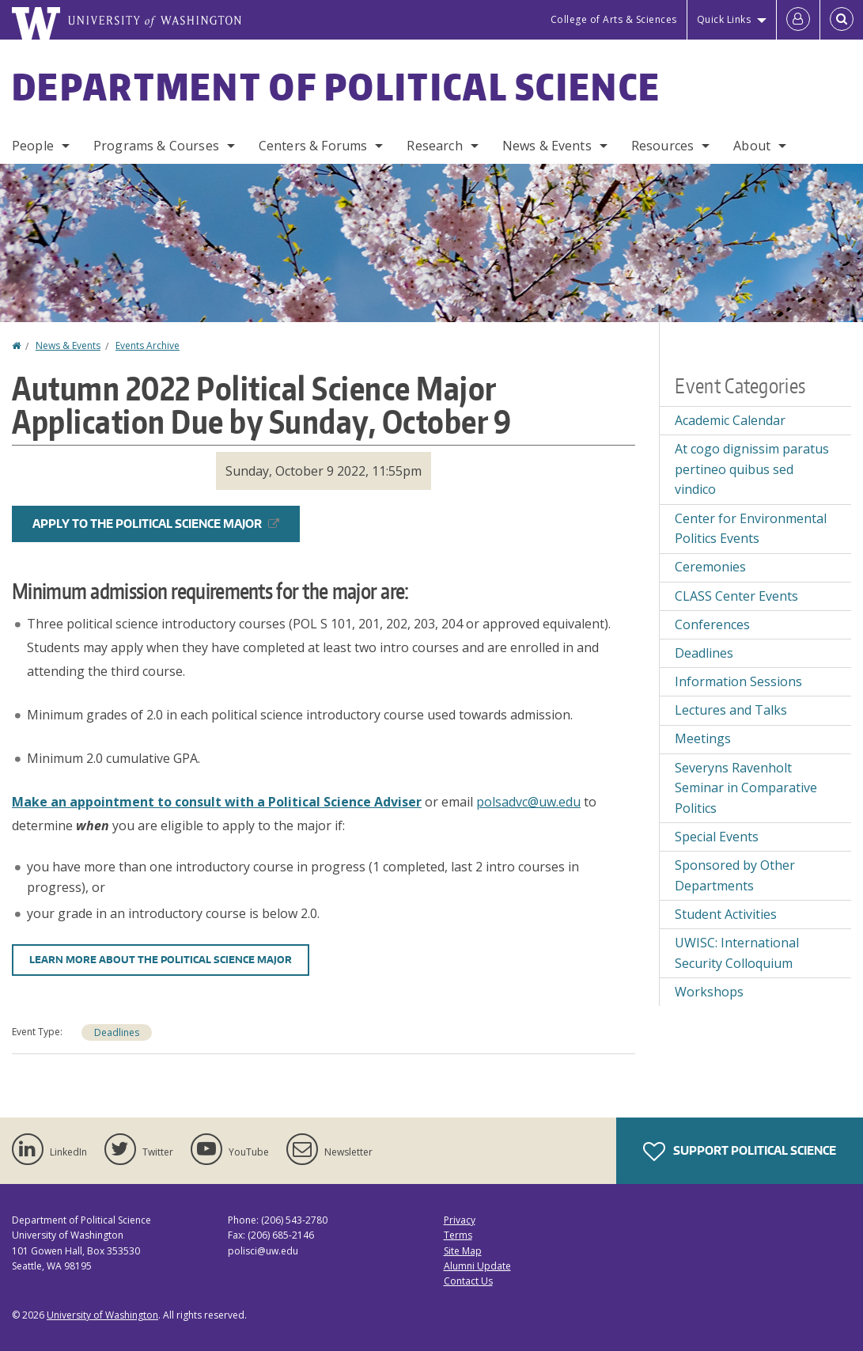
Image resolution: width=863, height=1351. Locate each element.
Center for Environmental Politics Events (751, 529)
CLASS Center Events (736, 596)
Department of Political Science (336, 86)
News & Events (547, 145)
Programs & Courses (156, 145)
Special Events (717, 836)
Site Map (463, 1251)
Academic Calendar (730, 420)
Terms (458, 1235)
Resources (662, 145)
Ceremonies (710, 566)
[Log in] (798, 20)
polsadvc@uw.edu (528, 801)
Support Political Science (739, 1151)
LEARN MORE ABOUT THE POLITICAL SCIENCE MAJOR (160, 960)
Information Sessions (738, 681)
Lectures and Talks (731, 710)
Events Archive (147, 345)
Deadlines (116, 1032)
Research (434, 145)
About (751, 145)
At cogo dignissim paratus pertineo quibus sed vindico (752, 469)
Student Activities (726, 914)
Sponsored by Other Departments (735, 875)
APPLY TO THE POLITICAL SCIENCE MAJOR (155, 523)
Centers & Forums (313, 145)
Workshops (709, 991)
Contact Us (468, 1281)
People (33, 145)
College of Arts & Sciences (614, 19)
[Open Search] (841, 20)
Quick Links (724, 19)
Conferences (712, 624)
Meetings (703, 738)
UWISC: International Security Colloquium (737, 953)
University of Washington (102, 1315)
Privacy (459, 1220)
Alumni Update (477, 1266)
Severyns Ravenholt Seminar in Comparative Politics (746, 788)
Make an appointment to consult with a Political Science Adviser (217, 801)
